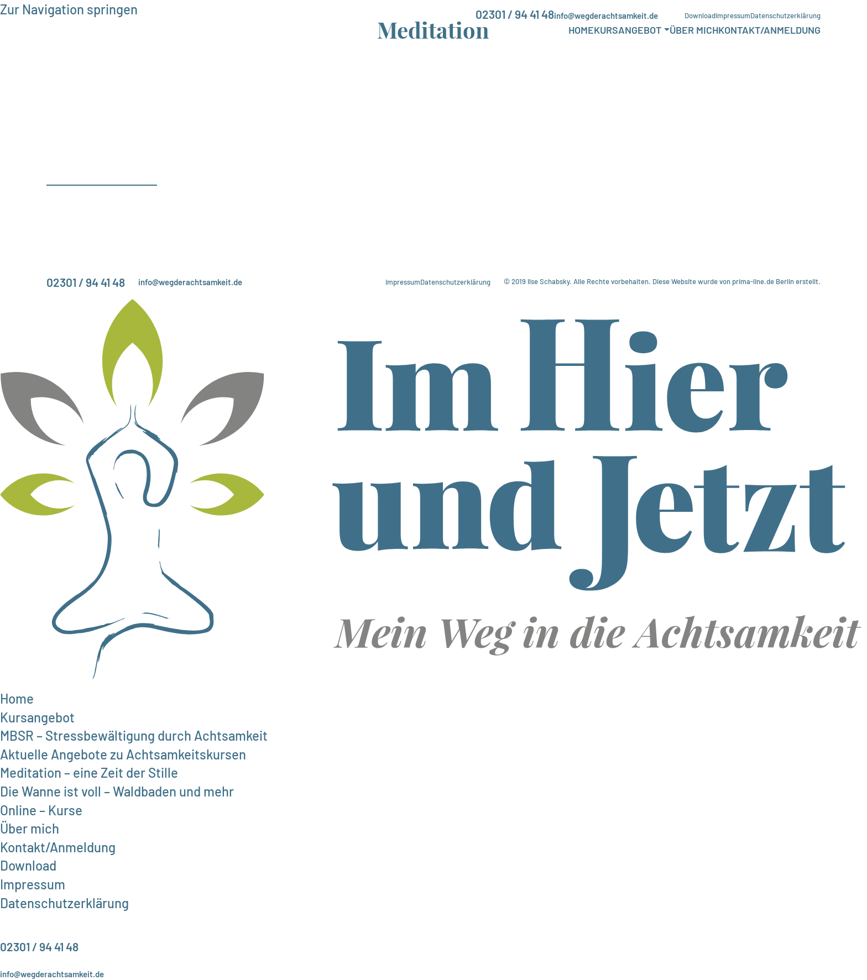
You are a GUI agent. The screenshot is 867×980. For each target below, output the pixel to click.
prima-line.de (753, 281)
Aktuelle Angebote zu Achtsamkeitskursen (123, 754)
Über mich (694, 30)
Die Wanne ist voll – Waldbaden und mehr (117, 791)
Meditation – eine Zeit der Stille (89, 772)
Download (700, 15)
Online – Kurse (41, 810)
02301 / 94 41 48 (515, 14)
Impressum (732, 15)
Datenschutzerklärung (785, 15)
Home (581, 30)
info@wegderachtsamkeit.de (606, 15)
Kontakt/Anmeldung (769, 30)
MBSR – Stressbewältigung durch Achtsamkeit (134, 735)
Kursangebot (627, 30)
